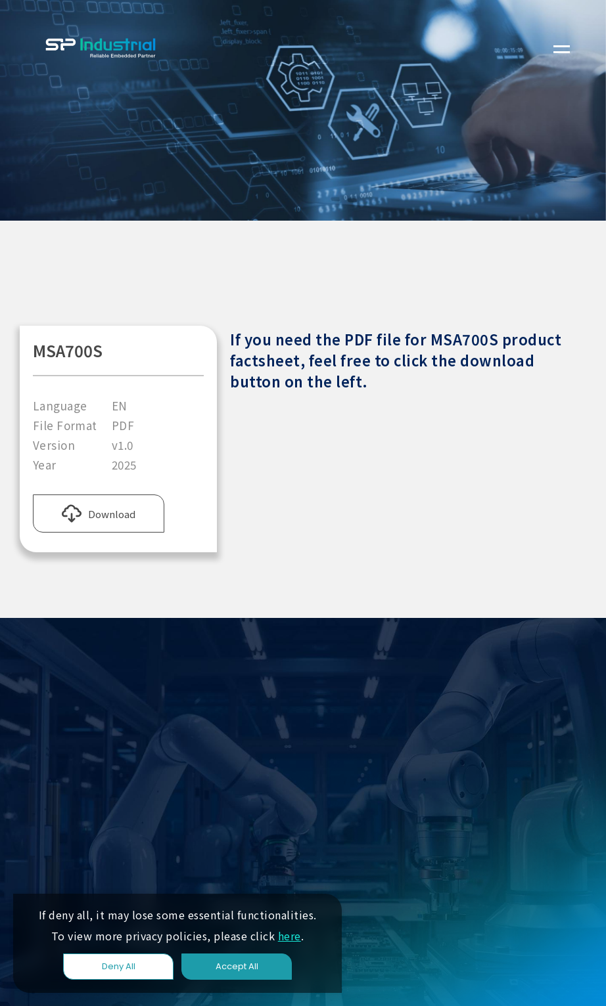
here (289, 936)
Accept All (237, 966)
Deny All (118, 966)
